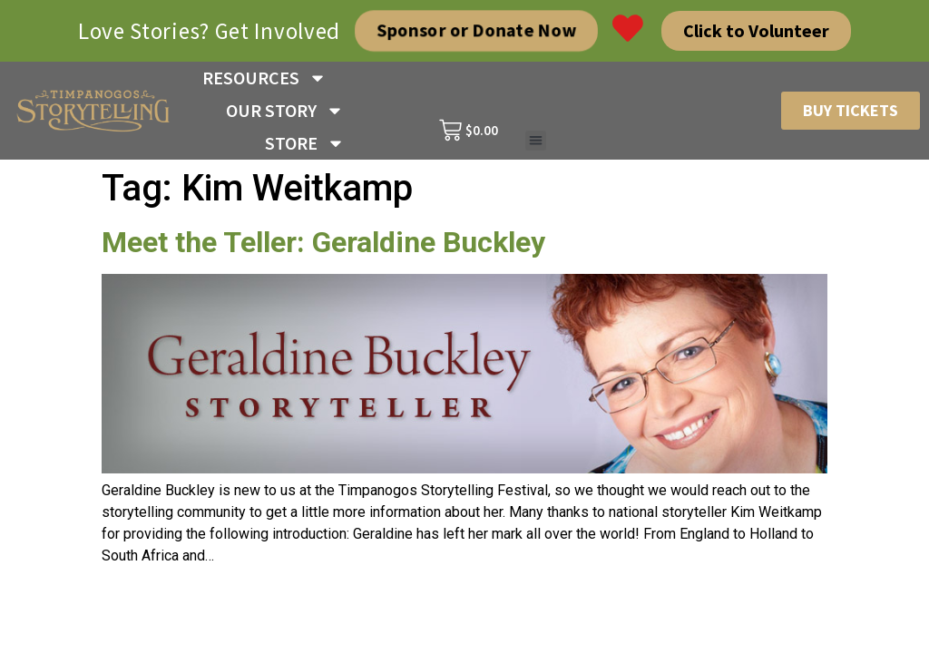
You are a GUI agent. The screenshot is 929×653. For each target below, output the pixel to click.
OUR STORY (285, 110)
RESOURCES (264, 78)
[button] (535, 141)
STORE (305, 143)
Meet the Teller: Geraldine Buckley (323, 242)
